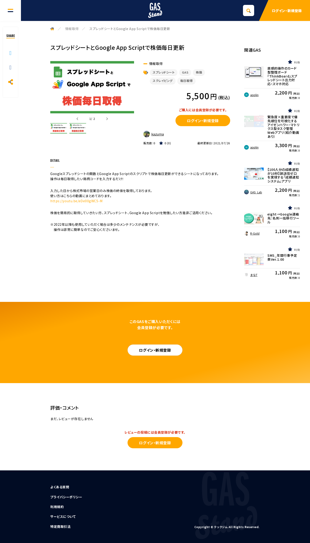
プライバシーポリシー (66, 497)
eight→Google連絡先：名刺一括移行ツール (283, 218)
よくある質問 (59, 487)
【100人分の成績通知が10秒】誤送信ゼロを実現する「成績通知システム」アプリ (283, 175)
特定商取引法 (60, 526)
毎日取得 (186, 80)
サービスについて (63, 516)
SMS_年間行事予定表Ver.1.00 (282, 257)
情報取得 (72, 28)
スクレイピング (163, 80)
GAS (185, 72)
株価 (199, 72)
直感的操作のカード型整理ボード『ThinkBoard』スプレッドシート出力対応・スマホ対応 (282, 76)
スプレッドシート (164, 72)
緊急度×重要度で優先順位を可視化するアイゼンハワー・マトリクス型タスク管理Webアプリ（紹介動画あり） (283, 126)
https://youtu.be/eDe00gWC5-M (76, 201)
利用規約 (57, 506)
